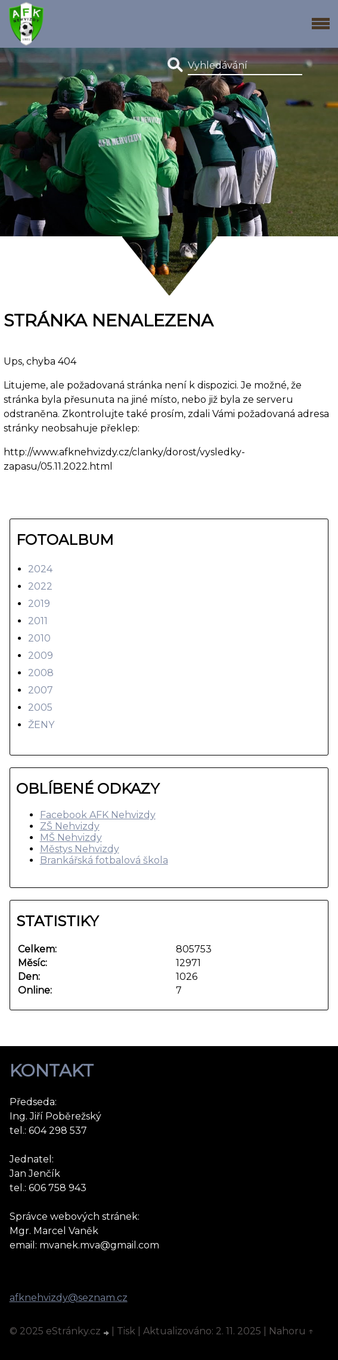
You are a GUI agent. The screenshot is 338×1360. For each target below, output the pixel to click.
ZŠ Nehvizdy (70, 826)
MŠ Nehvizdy (71, 837)
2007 (40, 690)
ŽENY (41, 724)
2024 (40, 569)
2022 (40, 586)
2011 (38, 621)
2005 (40, 707)
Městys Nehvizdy (79, 849)
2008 (41, 673)
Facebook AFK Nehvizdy (98, 815)
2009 (40, 655)
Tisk (126, 1331)
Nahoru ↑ (291, 1331)
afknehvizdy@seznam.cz (69, 1297)
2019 (39, 603)
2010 (39, 638)
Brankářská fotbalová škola (104, 860)
